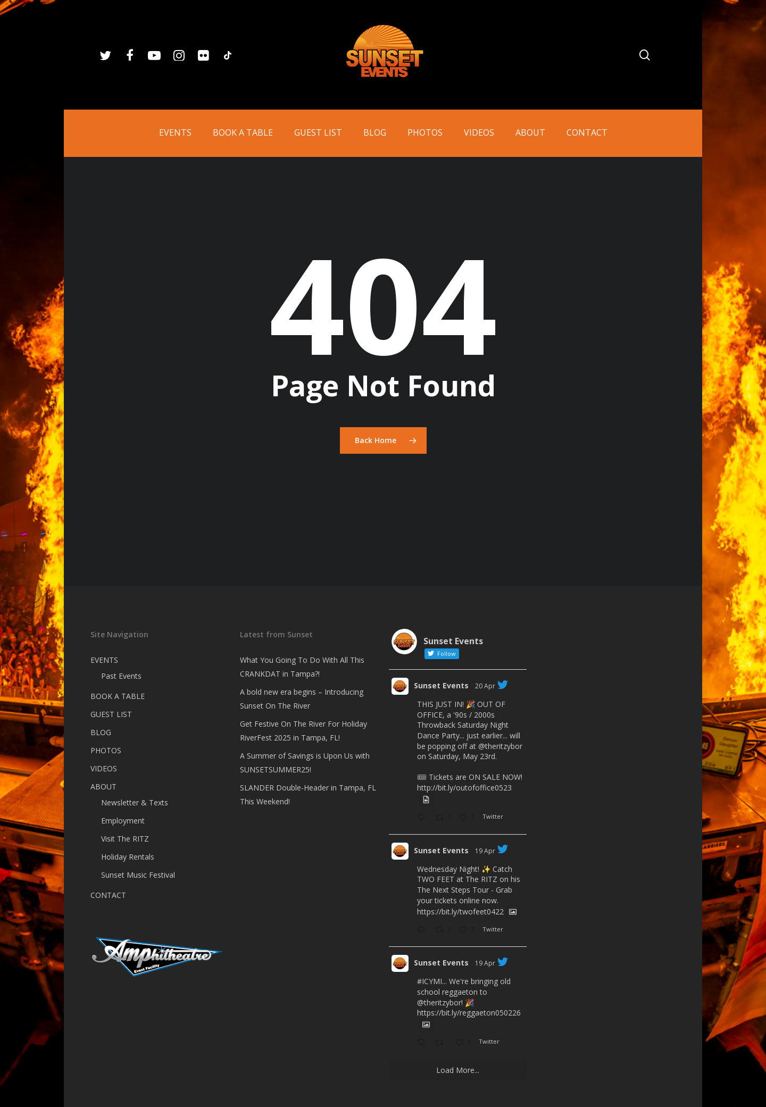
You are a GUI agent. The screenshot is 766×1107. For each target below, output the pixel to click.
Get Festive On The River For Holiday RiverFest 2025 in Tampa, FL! (303, 731)
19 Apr (485, 850)
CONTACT (108, 895)
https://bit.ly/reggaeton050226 (469, 1013)
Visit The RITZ (125, 839)
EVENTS (104, 660)
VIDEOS (103, 768)
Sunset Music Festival (138, 875)
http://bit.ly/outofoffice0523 (464, 788)
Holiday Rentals (127, 857)
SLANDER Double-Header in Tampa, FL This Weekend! (308, 794)
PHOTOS (105, 750)
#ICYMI (429, 981)
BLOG (100, 732)
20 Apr (485, 685)
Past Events (121, 676)
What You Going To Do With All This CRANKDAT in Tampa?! (302, 667)
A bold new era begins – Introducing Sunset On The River (301, 699)
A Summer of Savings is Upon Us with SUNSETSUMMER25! (305, 763)
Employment (123, 820)
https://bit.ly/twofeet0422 (460, 911)
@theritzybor (500, 746)
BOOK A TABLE (117, 696)
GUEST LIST (111, 714)
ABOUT (103, 786)
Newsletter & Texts (134, 802)
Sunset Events (441, 685)
